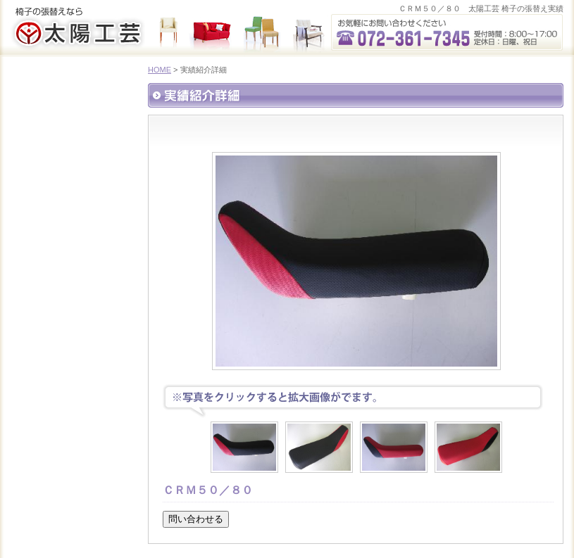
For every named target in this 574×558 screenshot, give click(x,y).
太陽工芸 (77, 34)
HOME (159, 69)
